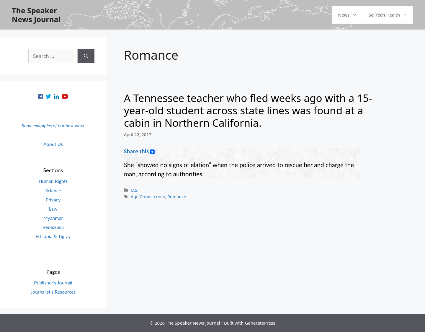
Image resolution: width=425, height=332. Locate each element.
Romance (176, 196)
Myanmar (53, 218)
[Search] (86, 56)
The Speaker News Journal (36, 14)
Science (53, 190)
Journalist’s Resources (53, 291)
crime (159, 196)
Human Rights (53, 181)
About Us (53, 144)
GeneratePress (260, 323)
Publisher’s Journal (53, 282)
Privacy (53, 199)
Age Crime (141, 196)
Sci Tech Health (391, 15)
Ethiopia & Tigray (53, 236)
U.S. (134, 190)
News (350, 15)
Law (53, 208)
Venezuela (53, 227)
